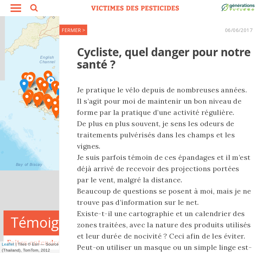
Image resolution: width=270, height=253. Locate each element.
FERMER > (73, 30)
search (33, 9)
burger (16, 8)
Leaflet (8, 244)
